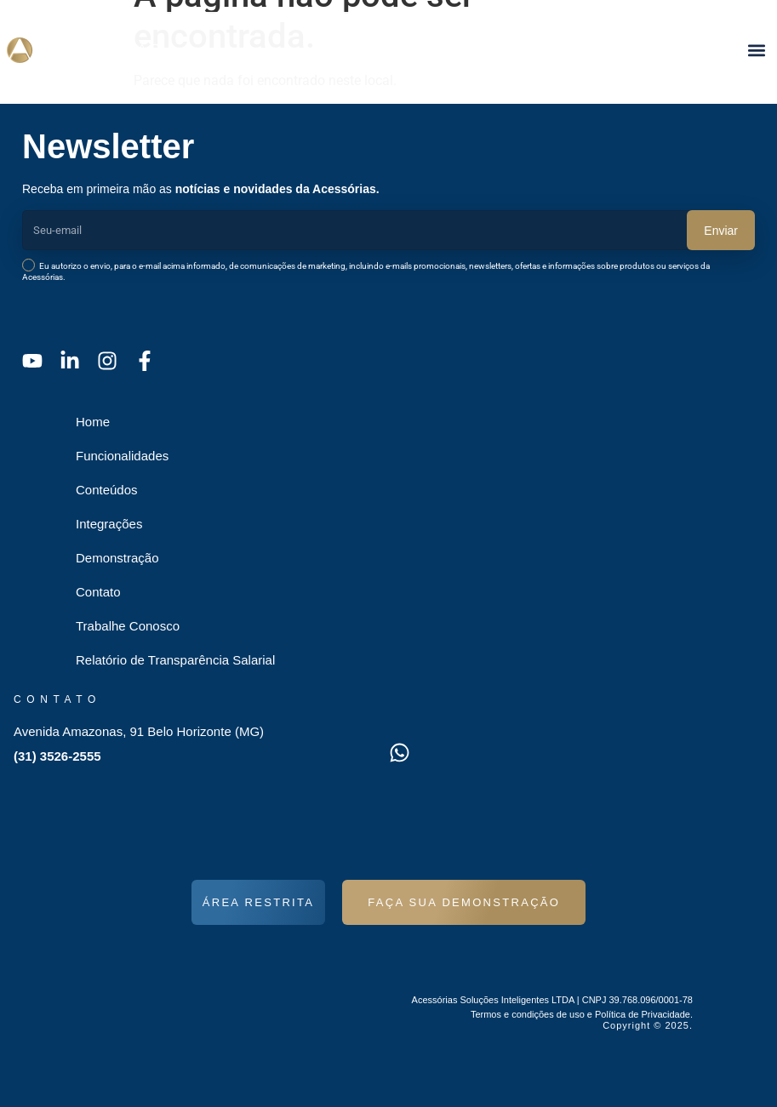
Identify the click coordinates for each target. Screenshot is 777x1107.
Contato (98, 592)
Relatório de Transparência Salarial (175, 660)
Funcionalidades (122, 455)
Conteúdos (107, 489)
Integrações (109, 523)
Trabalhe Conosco (128, 626)
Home (93, 421)
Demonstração (117, 558)
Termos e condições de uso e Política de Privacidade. (582, 1014)
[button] (756, 50)
